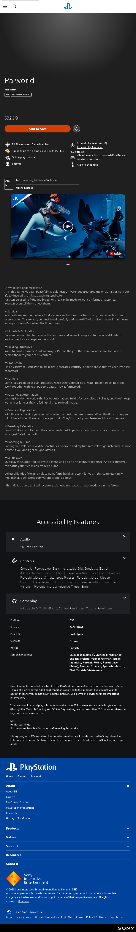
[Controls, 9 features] (68, 573)
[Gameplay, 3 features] (68, 603)
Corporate (12, 813)
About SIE (11, 791)
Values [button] (68, 837)
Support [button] (68, 846)
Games (21, 776)
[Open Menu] (5, 6)
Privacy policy (24, 917)
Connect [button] (68, 864)
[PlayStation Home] (68, 6)
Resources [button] (68, 855)
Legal (9, 917)
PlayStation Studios (17, 802)
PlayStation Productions (20, 807)
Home (9, 776)
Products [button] (68, 828)
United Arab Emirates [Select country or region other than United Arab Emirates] (24, 912)
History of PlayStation (18, 818)
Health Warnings (20, 724)
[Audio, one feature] (68, 542)
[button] (90, 147)
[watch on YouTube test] (115, 253)
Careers (10, 797)
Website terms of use (47, 917)
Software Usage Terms (109, 917)
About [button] (68, 786)
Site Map (68, 917)
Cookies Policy (84, 917)
